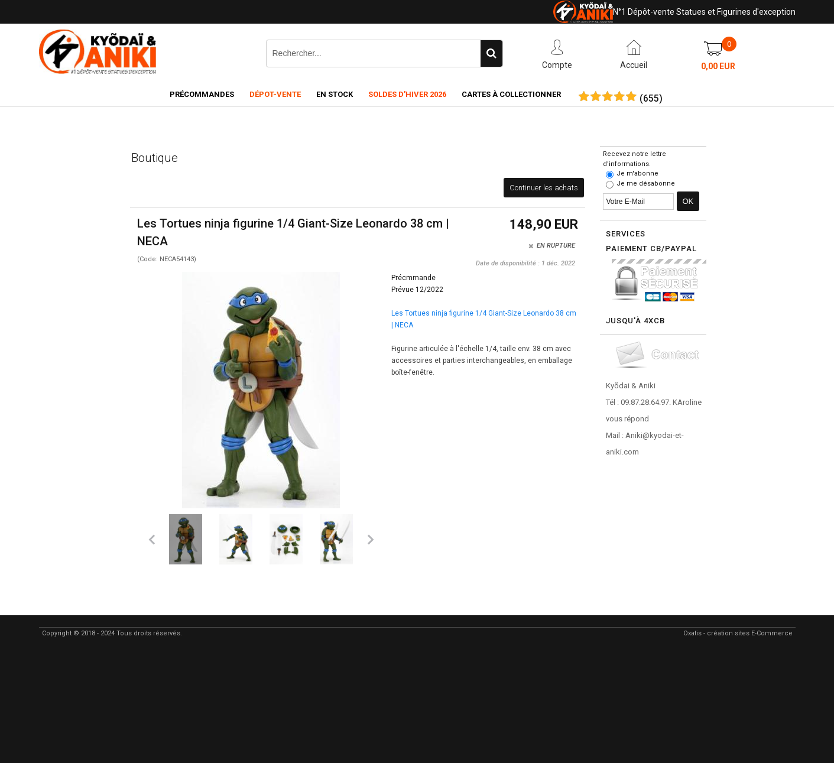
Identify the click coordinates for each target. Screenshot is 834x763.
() (651, 98)
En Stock (334, 94)
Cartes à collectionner (511, 94)
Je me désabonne (645, 183)
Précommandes (202, 94)
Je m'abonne (637, 173)
